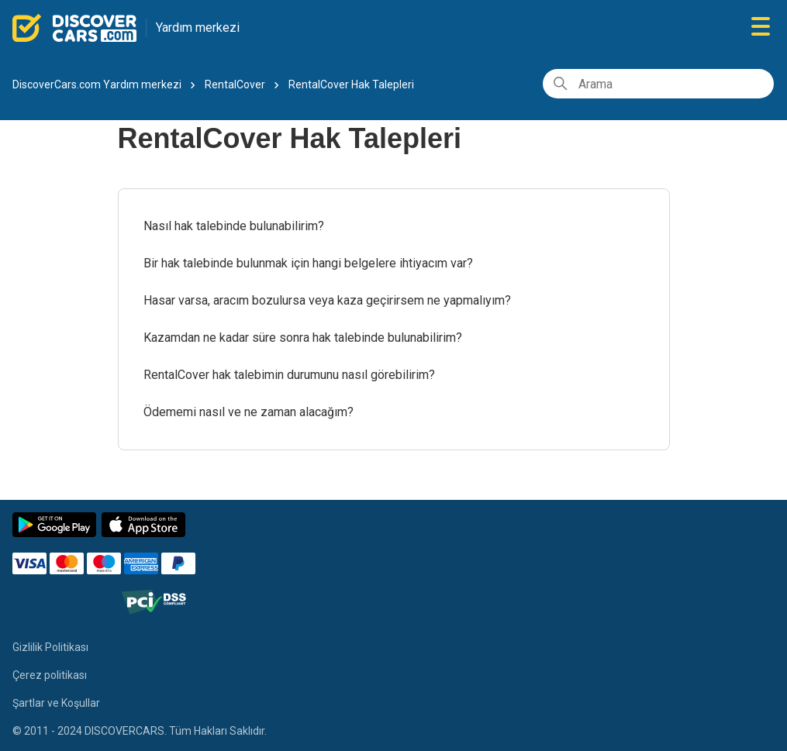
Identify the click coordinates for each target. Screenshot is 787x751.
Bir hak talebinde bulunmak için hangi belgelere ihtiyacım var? (308, 263)
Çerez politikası (49, 675)
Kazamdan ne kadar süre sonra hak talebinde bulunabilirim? (302, 337)
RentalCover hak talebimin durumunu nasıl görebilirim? (289, 374)
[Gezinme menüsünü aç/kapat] (761, 27)
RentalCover (235, 84)
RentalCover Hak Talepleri (351, 84)
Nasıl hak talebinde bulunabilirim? (233, 226)
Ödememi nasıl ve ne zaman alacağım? (248, 412)
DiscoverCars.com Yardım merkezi (96, 84)
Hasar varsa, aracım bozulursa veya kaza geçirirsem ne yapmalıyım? (327, 300)
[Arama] (658, 83)
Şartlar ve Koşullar (56, 703)
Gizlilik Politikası (50, 647)
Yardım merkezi (198, 27)
